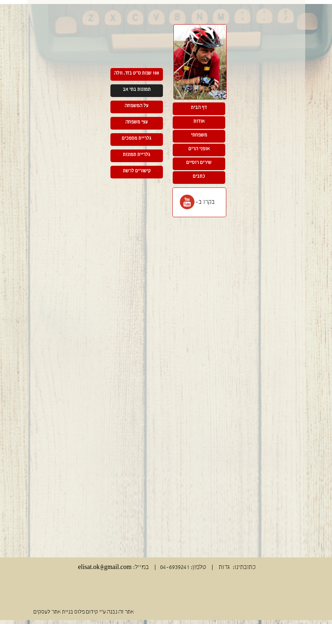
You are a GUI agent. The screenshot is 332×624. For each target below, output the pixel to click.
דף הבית (199, 107)
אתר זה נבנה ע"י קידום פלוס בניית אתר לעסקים (83, 612)
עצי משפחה (136, 122)
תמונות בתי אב (137, 89)
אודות (199, 121)
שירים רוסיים (198, 162)
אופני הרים (199, 149)
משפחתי (199, 135)
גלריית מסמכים (136, 138)
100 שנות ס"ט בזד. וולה (136, 73)
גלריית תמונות (136, 154)
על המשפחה (136, 106)
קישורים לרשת (137, 171)
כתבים (199, 176)
